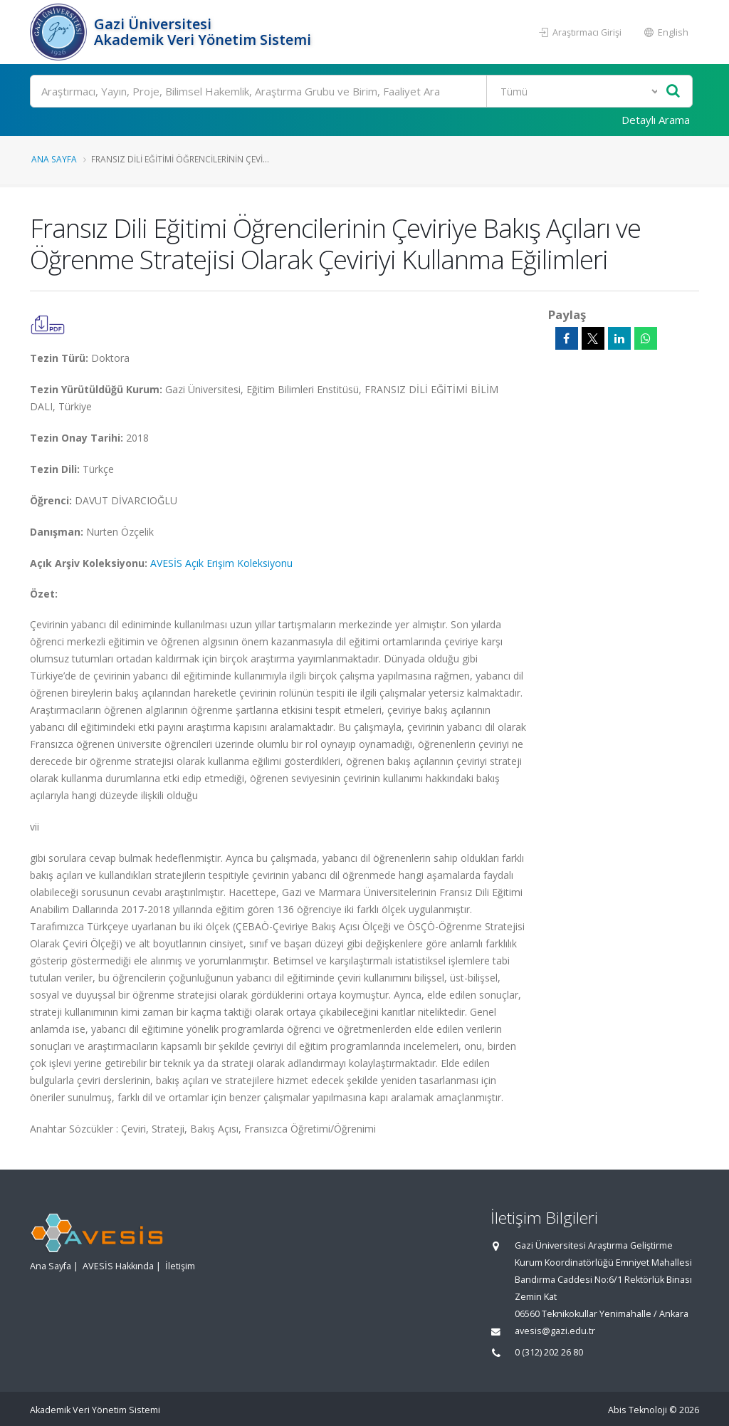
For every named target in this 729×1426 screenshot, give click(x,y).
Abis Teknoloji (637, 1410)
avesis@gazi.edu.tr (555, 1331)
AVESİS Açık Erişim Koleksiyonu (221, 563)
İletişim (180, 1266)
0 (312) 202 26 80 (549, 1352)
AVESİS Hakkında (118, 1266)
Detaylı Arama (656, 120)
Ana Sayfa (54, 159)
